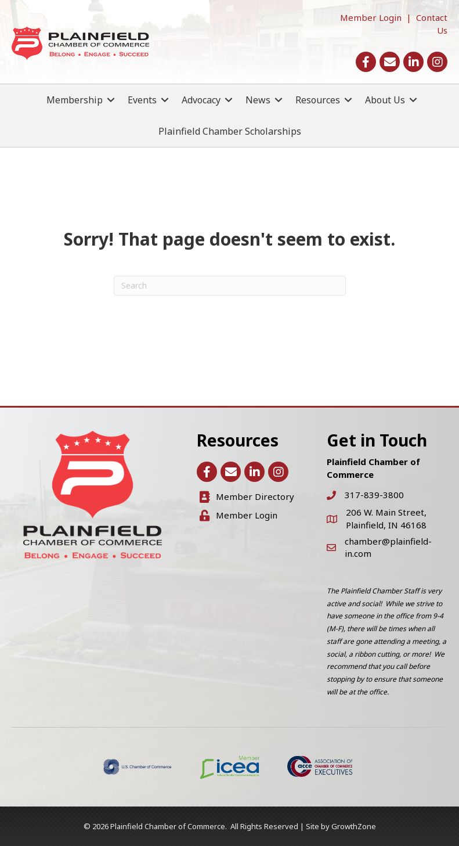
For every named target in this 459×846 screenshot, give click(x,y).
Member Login (371, 17)
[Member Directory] (247, 497)
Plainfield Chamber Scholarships (229, 131)
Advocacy (201, 99)
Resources (317, 99)
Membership (74, 99)
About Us (385, 99)
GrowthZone (353, 826)
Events (142, 99)
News (257, 99)
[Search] (230, 286)
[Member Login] (238, 515)
